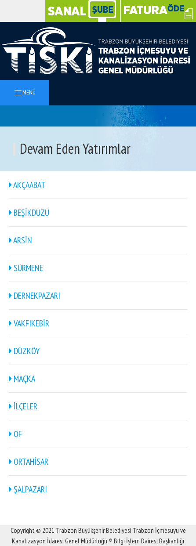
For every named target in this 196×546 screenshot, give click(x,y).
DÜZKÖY (24, 351)
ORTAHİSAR (28, 461)
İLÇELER (23, 406)
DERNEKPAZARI (34, 295)
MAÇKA (22, 378)
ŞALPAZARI (28, 489)
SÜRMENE (26, 268)
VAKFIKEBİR (29, 323)
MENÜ (25, 93)
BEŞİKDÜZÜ (29, 212)
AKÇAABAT (27, 185)
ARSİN (20, 240)
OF (15, 434)
